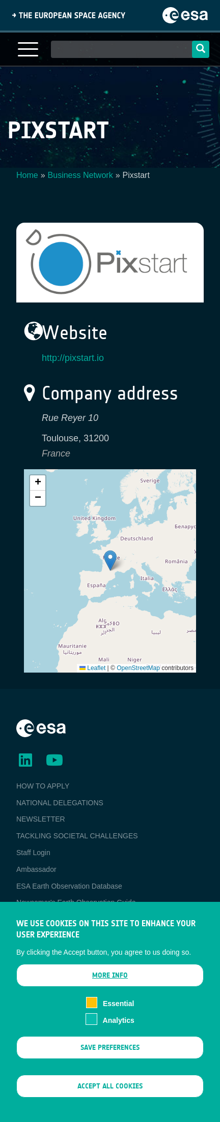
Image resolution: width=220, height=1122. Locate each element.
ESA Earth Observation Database (69, 886)
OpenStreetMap (138, 668)
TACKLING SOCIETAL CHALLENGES (77, 836)
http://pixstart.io (73, 358)
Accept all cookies (110, 1086)
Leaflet (92, 668)
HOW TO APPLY (42, 786)
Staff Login (33, 852)
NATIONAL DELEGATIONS (59, 803)
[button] (110, 560)
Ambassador (36, 869)
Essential (118, 1003)
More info (110, 975)
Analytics (118, 1020)
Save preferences (110, 1047)
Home (27, 175)
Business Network (80, 175)
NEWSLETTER (40, 819)
